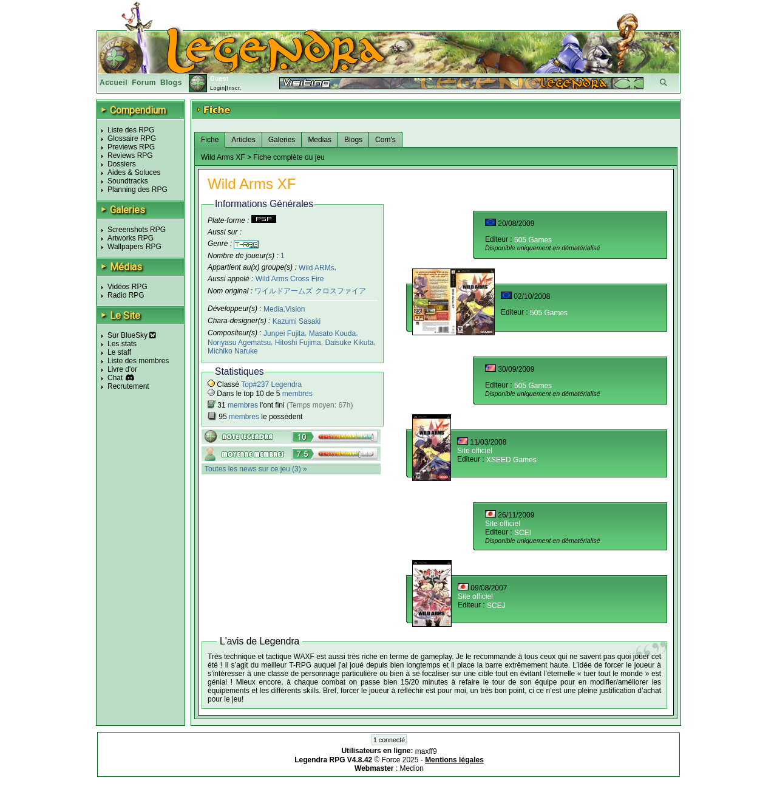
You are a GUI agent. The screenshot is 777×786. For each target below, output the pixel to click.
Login (217, 88)
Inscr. (234, 88)
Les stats (122, 344)
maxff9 (426, 751)
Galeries (282, 139)
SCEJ (496, 605)
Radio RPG (125, 295)
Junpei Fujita (284, 333)
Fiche (210, 139)
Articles (243, 139)
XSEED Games (511, 460)
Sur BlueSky (131, 335)
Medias (319, 139)
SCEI (522, 532)
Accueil (113, 82)
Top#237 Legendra (271, 384)
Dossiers (121, 164)
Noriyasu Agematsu (239, 342)
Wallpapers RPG (134, 246)
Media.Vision (284, 309)
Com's (385, 139)
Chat (115, 378)
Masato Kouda (332, 333)
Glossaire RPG (131, 138)
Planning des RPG (137, 189)
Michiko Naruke (233, 351)
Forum (144, 82)
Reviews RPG (130, 155)
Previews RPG (131, 147)
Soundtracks (127, 181)
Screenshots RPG (136, 229)
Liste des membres (138, 361)
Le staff (119, 352)
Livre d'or (122, 369)
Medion (412, 768)
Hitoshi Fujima (298, 342)
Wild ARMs (316, 267)
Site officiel (474, 450)
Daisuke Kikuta (349, 342)
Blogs (171, 82)
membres (297, 393)
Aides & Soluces (133, 172)
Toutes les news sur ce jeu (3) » (256, 469)
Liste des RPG (130, 130)
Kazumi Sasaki (297, 321)
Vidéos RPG (127, 286)
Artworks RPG (130, 238)
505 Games (533, 240)
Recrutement (128, 386)
